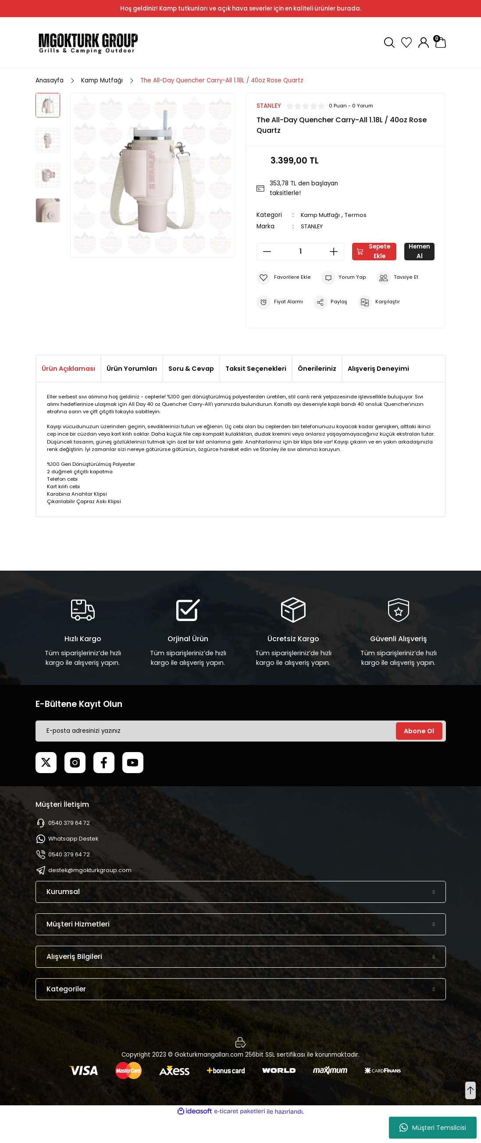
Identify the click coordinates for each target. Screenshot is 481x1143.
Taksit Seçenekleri (255, 394)
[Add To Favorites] (283, 303)
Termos (358, 215)
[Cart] (440, 42)
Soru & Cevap (191, 394)
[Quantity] (300, 251)
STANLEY (312, 226)
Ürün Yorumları (132, 394)
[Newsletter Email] (241, 756)
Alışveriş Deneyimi (378, 394)
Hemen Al (346, 277)
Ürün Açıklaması (68, 394)
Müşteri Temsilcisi (432, 1127)
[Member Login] (423, 42)
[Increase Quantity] (336, 251)
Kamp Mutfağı (321, 215)
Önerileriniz (317, 394)
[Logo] (88, 42)
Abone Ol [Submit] (419, 756)
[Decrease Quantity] (264, 251)
